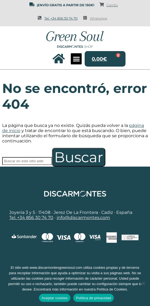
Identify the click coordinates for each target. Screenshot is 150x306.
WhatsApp (98, 18)
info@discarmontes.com (83, 217)
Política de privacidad (93, 298)
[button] (76, 58)
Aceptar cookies (55, 298)
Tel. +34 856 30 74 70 (61, 18)
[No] (143, 283)
